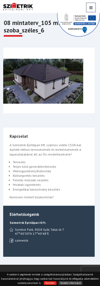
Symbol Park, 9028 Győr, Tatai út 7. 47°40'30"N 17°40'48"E (37, 231)
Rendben (50, 283)
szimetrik (19, 240)
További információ (70, 283)
